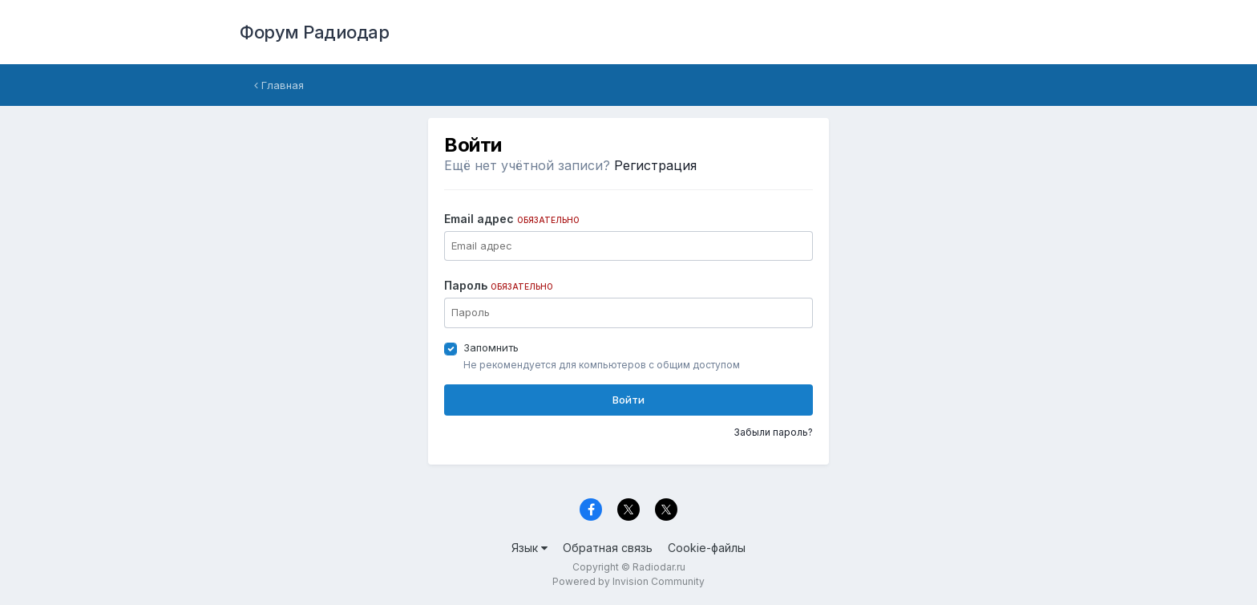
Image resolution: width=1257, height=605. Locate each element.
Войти (628, 399)
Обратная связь (608, 547)
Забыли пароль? (773, 432)
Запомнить (491, 347)
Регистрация (655, 165)
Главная (279, 85)
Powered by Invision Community (628, 581)
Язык (529, 547)
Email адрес (512, 218)
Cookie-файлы (707, 547)
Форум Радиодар (314, 32)
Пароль (498, 285)
